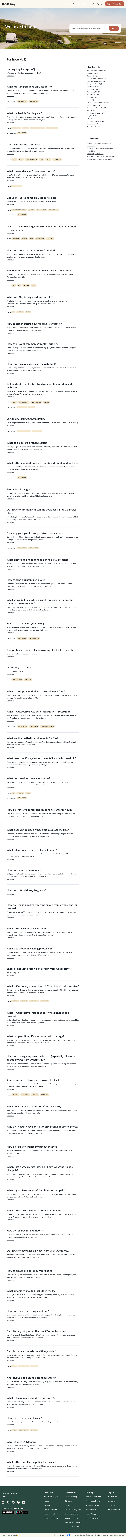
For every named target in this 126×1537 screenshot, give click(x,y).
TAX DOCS (26, 285)
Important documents (95, 113)
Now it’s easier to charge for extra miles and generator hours (41, 226)
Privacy (62, 1535)
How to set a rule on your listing (25, 623)
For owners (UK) (93, 94)
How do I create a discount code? (26, 870)
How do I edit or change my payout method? (33, 1146)
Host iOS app (91, 1514)
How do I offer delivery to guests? (26, 890)
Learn (14, 402)
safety (48, 159)
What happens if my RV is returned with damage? (35, 1036)
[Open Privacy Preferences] (76, 1535)
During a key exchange (95, 81)
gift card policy (17, 679)
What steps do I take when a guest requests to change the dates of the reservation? (40, 601)
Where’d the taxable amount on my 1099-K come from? (39, 270)
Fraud (14, 159)
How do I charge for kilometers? (25, 1230)
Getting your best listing (95, 108)
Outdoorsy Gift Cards (19, 667)
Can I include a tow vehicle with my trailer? (32, 1351)
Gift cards (68, 1501)
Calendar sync (17, 186)
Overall (32, 407)
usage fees (50, 238)
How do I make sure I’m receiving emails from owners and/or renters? (42, 906)
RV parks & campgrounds (75, 1522)
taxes (33, 285)
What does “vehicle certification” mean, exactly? (34, 1106)
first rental (25, 1094)
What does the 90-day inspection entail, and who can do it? (41, 758)
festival (25, 128)
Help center (111, 1501)
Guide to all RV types (73, 1526)
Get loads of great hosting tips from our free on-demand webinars (39, 385)
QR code (31, 210)
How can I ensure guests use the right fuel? (31, 364)
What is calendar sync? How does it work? (31, 171)
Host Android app (93, 1518)
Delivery (68, 1505)
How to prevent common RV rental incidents (32, 344)
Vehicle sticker (53, 210)
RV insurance (91, 1509)
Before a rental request (95, 70)
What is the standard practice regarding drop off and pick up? (42, 463)
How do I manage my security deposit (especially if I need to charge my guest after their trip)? (41, 1058)
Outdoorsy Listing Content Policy (26, 419)
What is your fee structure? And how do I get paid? (36, 1190)
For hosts (24, 1001)
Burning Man (16, 128)
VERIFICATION (57, 159)
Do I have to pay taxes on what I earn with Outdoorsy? (38, 1250)
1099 (14, 285)
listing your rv (23, 1366)
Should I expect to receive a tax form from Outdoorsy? (38, 968)
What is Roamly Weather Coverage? (99, 159)
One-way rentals (71, 1514)
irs (19, 285)
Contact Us (111, 1505)
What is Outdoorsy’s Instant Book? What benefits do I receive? (38, 1014)
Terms (56, 1535)
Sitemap (90, 1535)
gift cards (28, 679)
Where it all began (51, 1496)
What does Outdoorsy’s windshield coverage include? (38, 830)
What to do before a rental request (27, 443)
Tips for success (36, 402)
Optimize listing (23, 402)
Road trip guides (71, 1518)
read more (10, 76)
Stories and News (50, 1509)
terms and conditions (37, 128)
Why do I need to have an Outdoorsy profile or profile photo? (42, 1126)
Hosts (14, 1366)
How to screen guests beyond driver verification (34, 323)
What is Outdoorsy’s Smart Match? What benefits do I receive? (43, 986)
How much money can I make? (24, 1418)
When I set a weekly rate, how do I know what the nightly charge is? (40, 1168)
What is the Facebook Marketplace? (27, 928)
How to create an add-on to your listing (29, 1271)
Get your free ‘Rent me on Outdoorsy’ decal (32, 198)
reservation (44, 1094)
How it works (112, 1496)
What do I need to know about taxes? (28, 778)
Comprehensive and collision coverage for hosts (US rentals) (41, 650)
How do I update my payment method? (101, 156)
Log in (93, 4)
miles (31, 238)
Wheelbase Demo (93, 1501)
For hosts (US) (33, 101)
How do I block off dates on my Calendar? (31, 250)
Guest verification (31, 159)
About (46, 1501)
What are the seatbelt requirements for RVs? (32, 738)
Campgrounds (22, 101)
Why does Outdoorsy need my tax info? (30, 297)
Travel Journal (69, 4)
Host (41, 159)
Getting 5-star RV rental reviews (98, 102)
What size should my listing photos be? (29, 948)
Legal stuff (90, 116)
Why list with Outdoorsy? (21, 1442)
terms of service (52, 128)
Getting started (34, 638)
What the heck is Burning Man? (24, 113)
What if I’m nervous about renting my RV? (31, 1398)
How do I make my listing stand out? (28, 1311)
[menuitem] (69, 4)
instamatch (34, 1001)
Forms (89, 100)
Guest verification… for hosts (23, 144)
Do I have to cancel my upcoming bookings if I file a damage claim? (41, 511)
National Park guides (73, 1509)
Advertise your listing (19, 210)
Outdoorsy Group (51, 1518)
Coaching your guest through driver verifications (35, 533)
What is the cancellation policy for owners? (31, 1462)
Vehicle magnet (41, 210)
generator (16, 238)
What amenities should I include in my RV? (32, 1291)
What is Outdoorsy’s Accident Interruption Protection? (38, 711)
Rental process (34, 548)
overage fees (40, 238)
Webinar (46, 402)
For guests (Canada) (94, 84)
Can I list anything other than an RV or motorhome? (36, 1331)
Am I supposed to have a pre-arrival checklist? (33, 1080)
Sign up (99, 4)
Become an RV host (93, 1496)
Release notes (92, 124)
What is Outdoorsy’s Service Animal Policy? (32, 850)
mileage (24, 238)
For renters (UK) (92, 97)
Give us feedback (113, 1509)
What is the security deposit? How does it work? (35, 1210)
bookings (15, 1001)
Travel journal (49, 1514)
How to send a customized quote (26, 580)
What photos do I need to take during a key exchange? (38, 559)
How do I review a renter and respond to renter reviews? (39, 810)
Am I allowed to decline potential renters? (31, 1378)
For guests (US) (22, 726)
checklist (15, 1094)
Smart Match (44, 1001)
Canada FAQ (91, 76)
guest (21, 159)
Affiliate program (92, 1505)
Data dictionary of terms (95, 78)
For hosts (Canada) (23, 431)
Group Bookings (71, 1496)
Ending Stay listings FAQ (21, 69)
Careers (47, 1505)
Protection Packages (18, 489)
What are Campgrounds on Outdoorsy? (29, 86)
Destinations (83, 4)
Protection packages (47, 726)
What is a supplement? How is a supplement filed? (36, 691)
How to (89, 110)
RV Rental (34, 1366)
